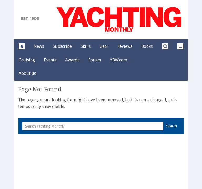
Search (171, 126)
